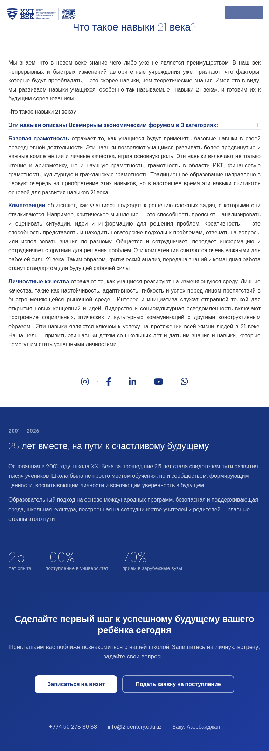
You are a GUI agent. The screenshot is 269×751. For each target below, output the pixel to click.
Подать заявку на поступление (178, 684)
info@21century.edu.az (135, 727)
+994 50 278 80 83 (73, 727)
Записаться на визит (76, 684)
